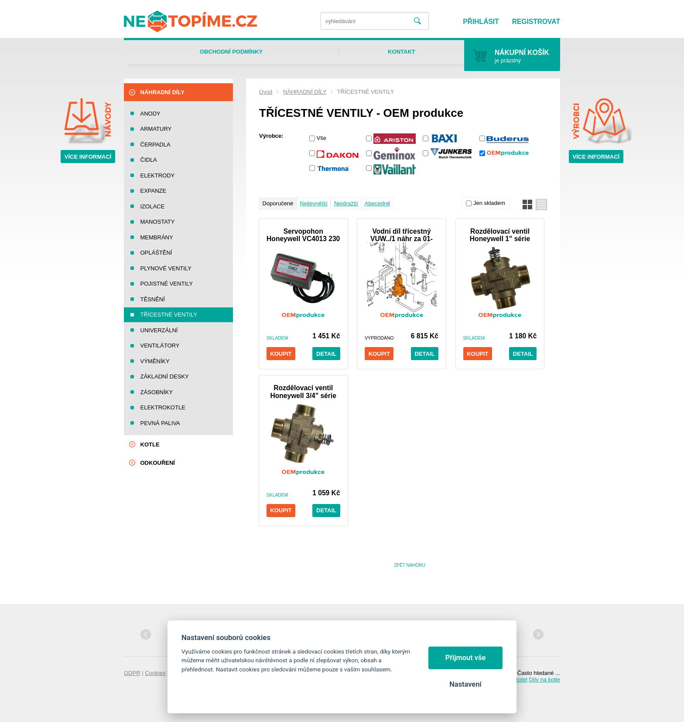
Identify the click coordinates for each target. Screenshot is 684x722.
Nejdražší (346, 203)
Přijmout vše (465, 658)
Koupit (280, 354)
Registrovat (536, 21)
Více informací (88, 156)
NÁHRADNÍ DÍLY (304, 92)
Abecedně (377, 203)
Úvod (265, 92)
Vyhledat (417, 21)
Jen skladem (489, 203)
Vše (321, 138)
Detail (326, 354)
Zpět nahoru (409, 565)
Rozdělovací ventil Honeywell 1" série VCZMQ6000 (500, 235)
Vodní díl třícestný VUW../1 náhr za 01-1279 (401, 235)
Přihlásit (481, 21)
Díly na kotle (544, 679)
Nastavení (465, 684)
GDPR (132, 673)
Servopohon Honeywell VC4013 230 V (303, 235)
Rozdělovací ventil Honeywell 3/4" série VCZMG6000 (303, 391)
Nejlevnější (314, 203)
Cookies (155, 673)
